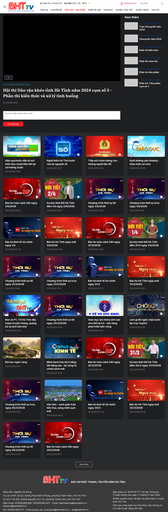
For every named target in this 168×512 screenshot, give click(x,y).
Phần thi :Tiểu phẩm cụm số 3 (151, 84)
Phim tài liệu (91, 10)
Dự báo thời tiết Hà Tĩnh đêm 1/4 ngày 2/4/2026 (62, 203)
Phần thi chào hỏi (147, 60)
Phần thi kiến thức (148, 49)
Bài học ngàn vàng (15, 357)
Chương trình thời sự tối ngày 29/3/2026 (20, 438)
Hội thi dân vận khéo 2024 (16, 84)
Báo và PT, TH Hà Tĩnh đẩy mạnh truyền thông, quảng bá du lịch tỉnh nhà (21, 319)
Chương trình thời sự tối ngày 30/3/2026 (62, 317)
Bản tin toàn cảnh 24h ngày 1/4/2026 (19, 203)
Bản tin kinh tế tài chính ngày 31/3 (103, 279)
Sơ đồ (18, 509)
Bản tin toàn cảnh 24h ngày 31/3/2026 (102, 241)
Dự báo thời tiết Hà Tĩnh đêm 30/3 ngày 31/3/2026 (145, 359)
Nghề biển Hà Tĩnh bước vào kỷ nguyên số (62, 162)
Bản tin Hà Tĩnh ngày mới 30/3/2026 (143, 400)
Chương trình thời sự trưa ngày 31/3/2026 (63, 279)
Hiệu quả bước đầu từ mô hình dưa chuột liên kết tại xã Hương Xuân (21, 163)
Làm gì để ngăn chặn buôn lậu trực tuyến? (145, 317)
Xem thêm (84, 454)
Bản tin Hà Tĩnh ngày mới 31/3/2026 (143, 279)
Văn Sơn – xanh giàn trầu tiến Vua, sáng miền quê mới (62, 400)
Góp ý (26, 509)
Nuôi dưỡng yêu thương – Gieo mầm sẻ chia (146, 162)
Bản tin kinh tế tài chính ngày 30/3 (103, 400)
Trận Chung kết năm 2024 (149, 28)
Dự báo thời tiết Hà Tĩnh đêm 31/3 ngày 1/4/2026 (145, 241)
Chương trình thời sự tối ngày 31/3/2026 (20, 279)
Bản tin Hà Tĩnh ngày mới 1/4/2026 (60, 241)
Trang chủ (8, 509)
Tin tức (149, 10)
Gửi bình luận (13, 124)
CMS (142, 509)
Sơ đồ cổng (37, 509)
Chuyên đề (55, 10)
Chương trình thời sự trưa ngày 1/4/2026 (146, 203)
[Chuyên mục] (4, 6)
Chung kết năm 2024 (149, 38)
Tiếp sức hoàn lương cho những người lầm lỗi (101, 162)
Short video (137, 10)
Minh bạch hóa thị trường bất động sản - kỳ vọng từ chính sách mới (62, 360)
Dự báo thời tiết (120, 10)
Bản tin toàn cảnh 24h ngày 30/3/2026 (102, 359)
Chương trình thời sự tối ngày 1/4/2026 (103, 203)
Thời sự (44, 10)
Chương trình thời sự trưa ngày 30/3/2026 (21, 400)
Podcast (104, 10)
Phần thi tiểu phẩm (148, 71)
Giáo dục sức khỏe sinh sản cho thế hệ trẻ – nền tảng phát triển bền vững (104, 319)
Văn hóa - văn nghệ (73, 10)
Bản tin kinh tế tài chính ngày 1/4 (20, 241)
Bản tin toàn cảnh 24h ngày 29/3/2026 (61, 438)
